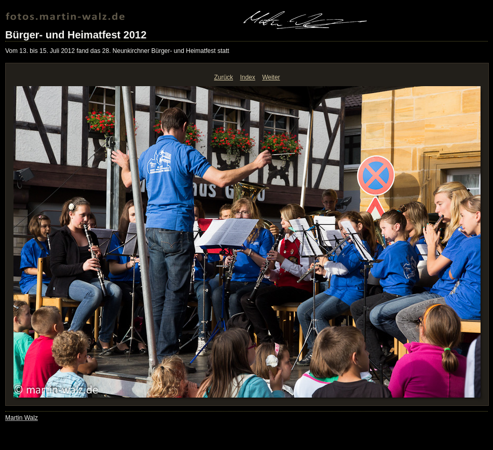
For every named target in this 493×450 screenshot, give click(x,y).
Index (247, 77)
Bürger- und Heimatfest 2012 (75, 34)
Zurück (223, 77)
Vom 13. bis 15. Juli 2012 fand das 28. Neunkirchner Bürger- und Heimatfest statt (117, 50)
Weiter (271, 77)
